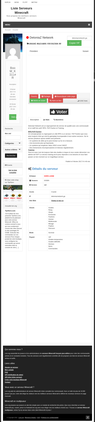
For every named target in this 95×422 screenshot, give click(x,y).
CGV (38, 417)
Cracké (15, 30)
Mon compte (9, 370)
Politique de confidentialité (49, 417)
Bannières (58, 120)
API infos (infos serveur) (13, 377)
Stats (46, 120)
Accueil (8, 30)
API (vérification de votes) (14, 375)
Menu (47, 25)
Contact (7, 382)
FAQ (6, 372)
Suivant (85, 51)
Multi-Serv (41, 43)
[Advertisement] (13, 291)
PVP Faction (52, 43)
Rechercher (11, 156)
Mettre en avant (38, 101)
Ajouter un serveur (11, 367)
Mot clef (8, 133)
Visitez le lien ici (57, 201)
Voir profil (13, 117)
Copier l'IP (74, 43)
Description (34, 120)
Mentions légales (30, 417)
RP (60, 43)
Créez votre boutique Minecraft (16, 380)
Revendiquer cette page (65, 96)
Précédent (34, 51)
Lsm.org (21, 417)
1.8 (45, 185)
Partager (46, 96)
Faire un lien (55, 101)
